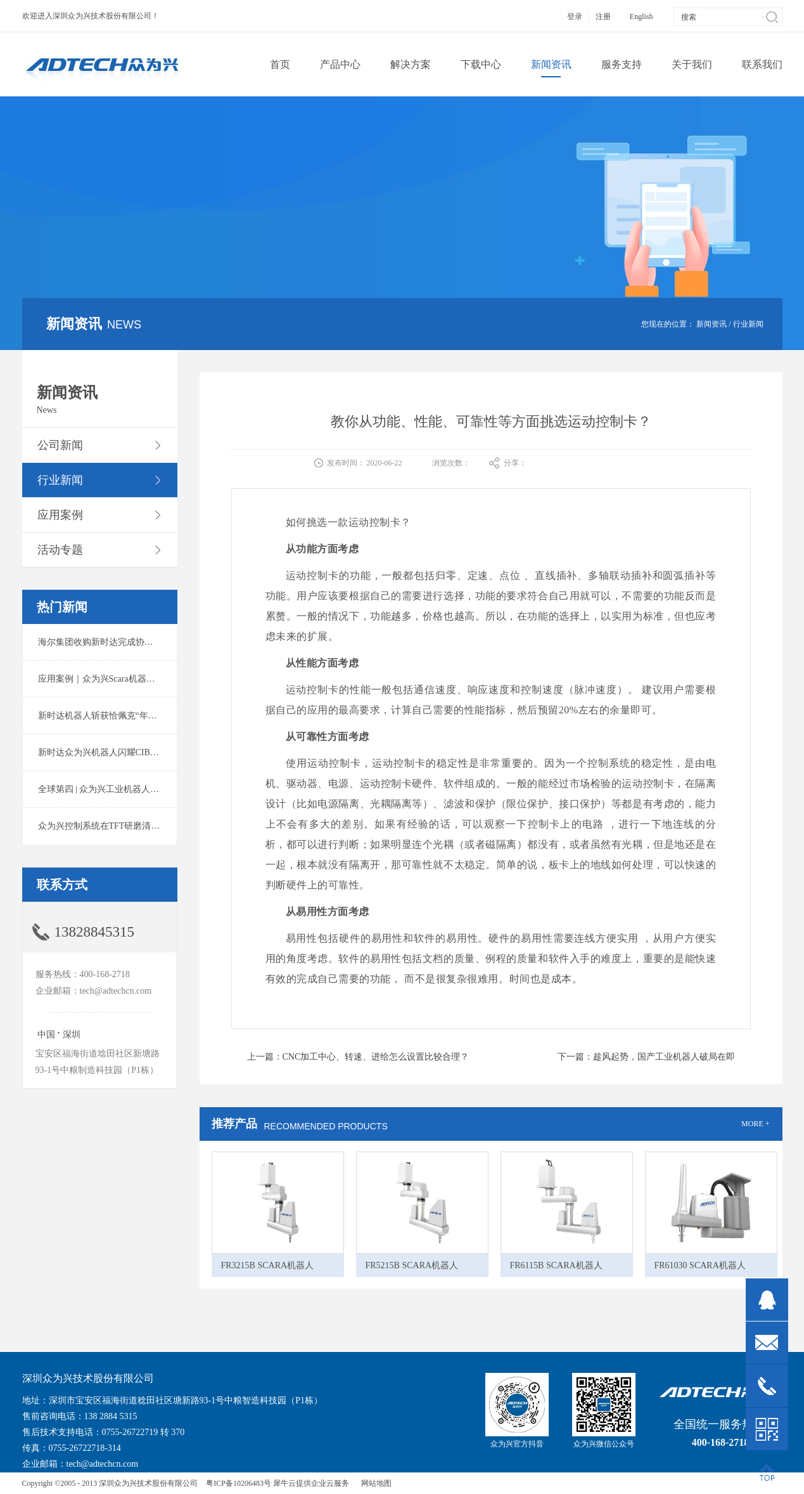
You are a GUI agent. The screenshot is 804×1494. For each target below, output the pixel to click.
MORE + (755, 1123)
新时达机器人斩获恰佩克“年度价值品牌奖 (119, 715)
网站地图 (374, 1483)
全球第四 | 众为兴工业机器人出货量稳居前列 (125, 789)
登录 (574, 16)
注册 (603, 16)
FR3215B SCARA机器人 (267, 1265)
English (641, 16)
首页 (280, 64)
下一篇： (646, 1057)
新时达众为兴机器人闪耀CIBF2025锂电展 (119, 752)
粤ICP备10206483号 (238, 1483)
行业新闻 (748, 324)
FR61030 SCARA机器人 (700, 1265)
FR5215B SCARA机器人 (412, 1265)
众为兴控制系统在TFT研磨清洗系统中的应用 (126, 826)
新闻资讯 (711, 324)
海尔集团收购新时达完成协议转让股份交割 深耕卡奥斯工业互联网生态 (177, 642)
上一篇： (358, 1057)
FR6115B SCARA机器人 (556, 1265)
